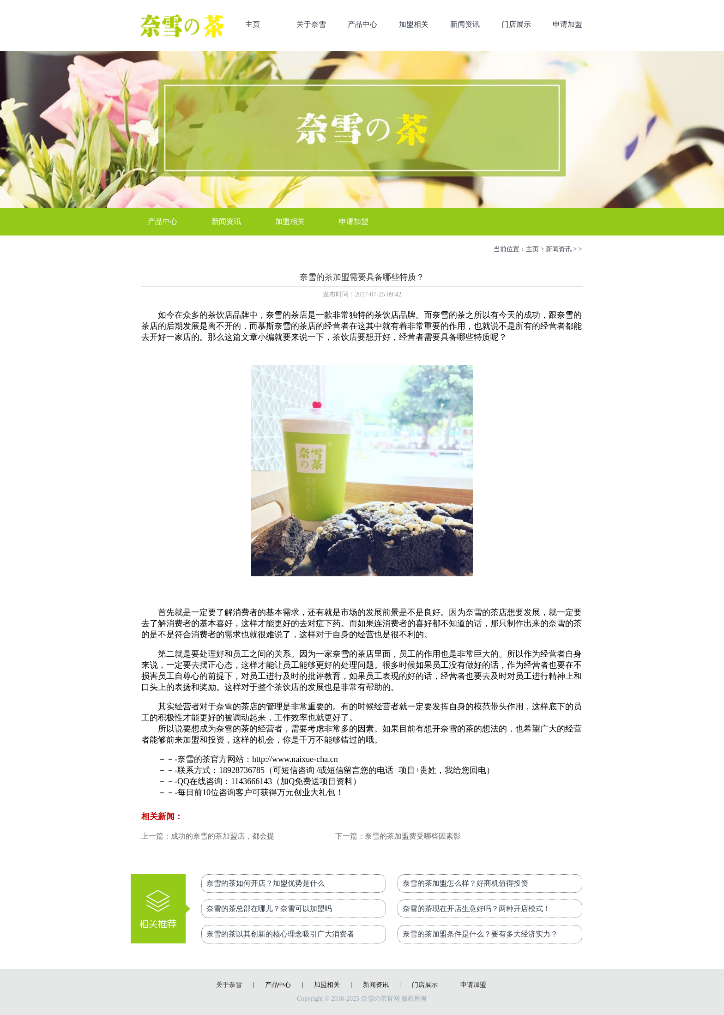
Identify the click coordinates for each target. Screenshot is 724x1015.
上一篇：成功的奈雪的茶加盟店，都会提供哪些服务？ (207, 837)
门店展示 (516, 24)
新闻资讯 (465, 24)
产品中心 (362, 24)
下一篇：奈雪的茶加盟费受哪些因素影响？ (398, 837)
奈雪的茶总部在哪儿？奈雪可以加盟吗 (269, 908)
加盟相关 (413, 24)
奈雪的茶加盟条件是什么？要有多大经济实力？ (480, 934)
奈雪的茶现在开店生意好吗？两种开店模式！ (476, 908)
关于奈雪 (311, 24)
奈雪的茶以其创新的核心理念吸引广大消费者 (280, 934)
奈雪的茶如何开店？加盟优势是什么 (265, 883)
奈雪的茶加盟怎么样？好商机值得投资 (465, 883)
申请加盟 (567, 24)
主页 (252, 24)
